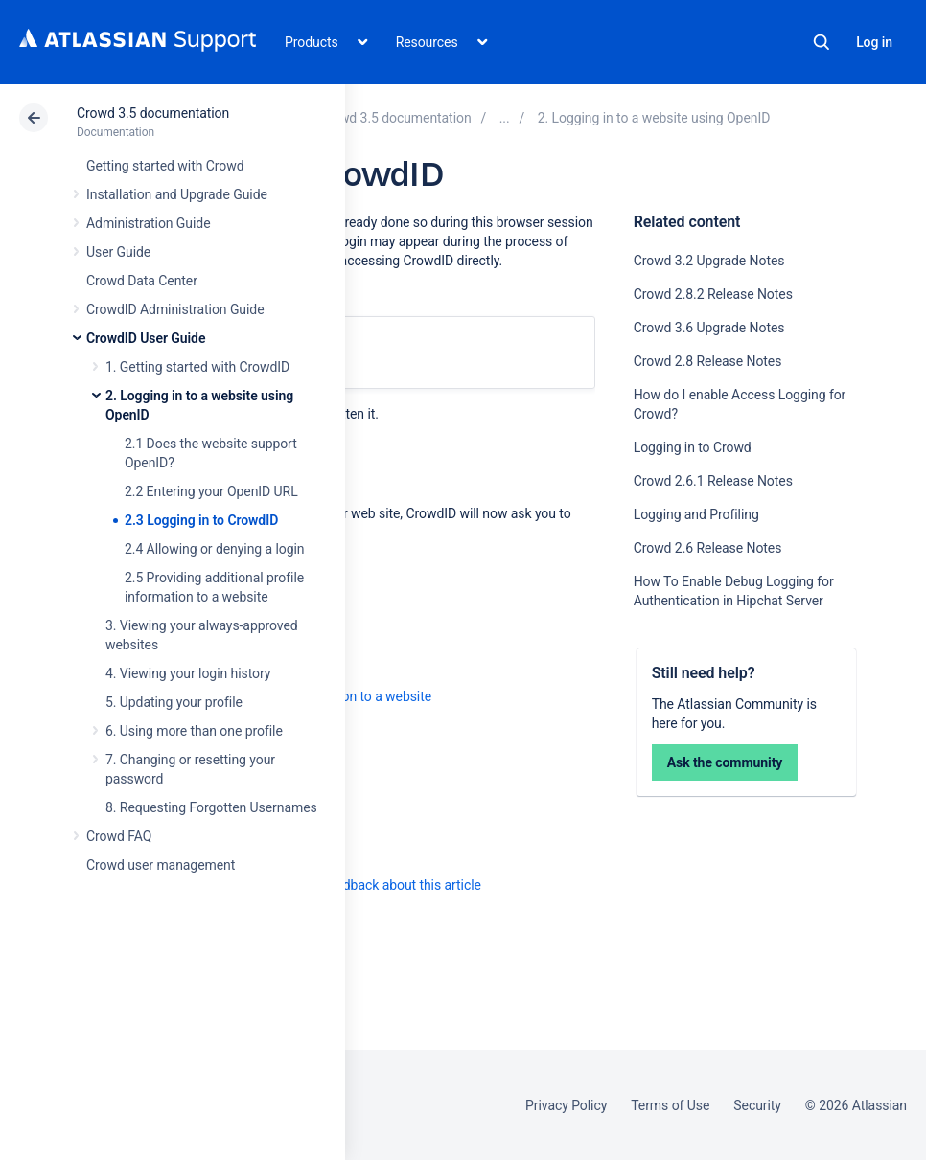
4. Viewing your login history (187, 673)
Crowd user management (160, 865)
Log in (874, 42)
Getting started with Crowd (164, 165)
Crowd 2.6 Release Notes (708, 548)
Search (821, 42)
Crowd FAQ (118, 836)
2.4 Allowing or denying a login (214, 549)
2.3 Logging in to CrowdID (201, 520)
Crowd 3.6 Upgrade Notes (709, 327)
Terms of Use (670, 1105)
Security (757, 1105)
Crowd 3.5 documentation (153, 113)
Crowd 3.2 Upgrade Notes (709, 260)
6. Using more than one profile (194, 731)
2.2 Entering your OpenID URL (211, 491)
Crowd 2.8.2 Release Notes (713, 294)
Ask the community (725, 762)
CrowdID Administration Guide (175, 309)
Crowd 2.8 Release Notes (708, 361)
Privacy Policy (566, 1105)
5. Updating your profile (174, 702)
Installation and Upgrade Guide (176, 194)
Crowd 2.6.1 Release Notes (713, 481)
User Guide (118, 252)
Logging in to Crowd (693, 447)
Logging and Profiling (696, 514)
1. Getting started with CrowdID (197, 367)
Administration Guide (148, 223)
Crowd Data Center (141, 280)
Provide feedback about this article (379, 885)
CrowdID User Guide (145, 338)
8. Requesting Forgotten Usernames (211, 807)
